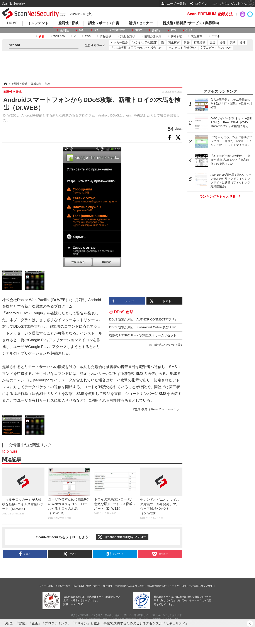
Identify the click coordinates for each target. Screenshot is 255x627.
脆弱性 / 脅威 (68, 23)
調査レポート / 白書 (103, 23)
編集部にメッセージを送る (168, 344)
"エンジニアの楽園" (144, 42)
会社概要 (107, 585)
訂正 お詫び (127, 36)
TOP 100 (59, 36)
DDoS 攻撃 (123, 312)
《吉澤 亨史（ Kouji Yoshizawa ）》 (155, 409)
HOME (12, 23)
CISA (189, 30)
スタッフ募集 (205, 585)
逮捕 (242, 42)
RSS (88, 36)
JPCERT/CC (116, 30)
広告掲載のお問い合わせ (86, 585)
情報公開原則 (152, 36)
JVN (81, 30)
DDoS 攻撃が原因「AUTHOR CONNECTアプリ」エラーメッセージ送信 (158, 319)
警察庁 (156, 30)
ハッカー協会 (119, 42)
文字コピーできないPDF (215, 47)
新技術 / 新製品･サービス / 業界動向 (191, 23)
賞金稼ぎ (174, 42)
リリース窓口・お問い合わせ (54, 585)
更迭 (212, 42)
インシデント (37, 23)
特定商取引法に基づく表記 (130, 585)
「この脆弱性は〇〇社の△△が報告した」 (138, 47)
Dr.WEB (12, 451)
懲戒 (232, 42)
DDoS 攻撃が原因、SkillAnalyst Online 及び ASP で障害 (147, 327)
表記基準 (196, 36)
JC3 (173, 30)
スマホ (215, 36)
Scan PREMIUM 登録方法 (210, 14)
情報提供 (105, 36)
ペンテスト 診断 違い (182, 47)
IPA (96, 30)
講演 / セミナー (141, 23)
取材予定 (176, 36)
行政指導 (199, 42)
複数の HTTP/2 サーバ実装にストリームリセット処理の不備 (150, 335)
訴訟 (187, 42)
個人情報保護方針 (157, 585)
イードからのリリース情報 (184, 585)
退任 (222, 42)
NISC (138, 30)
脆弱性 (64, 30)
